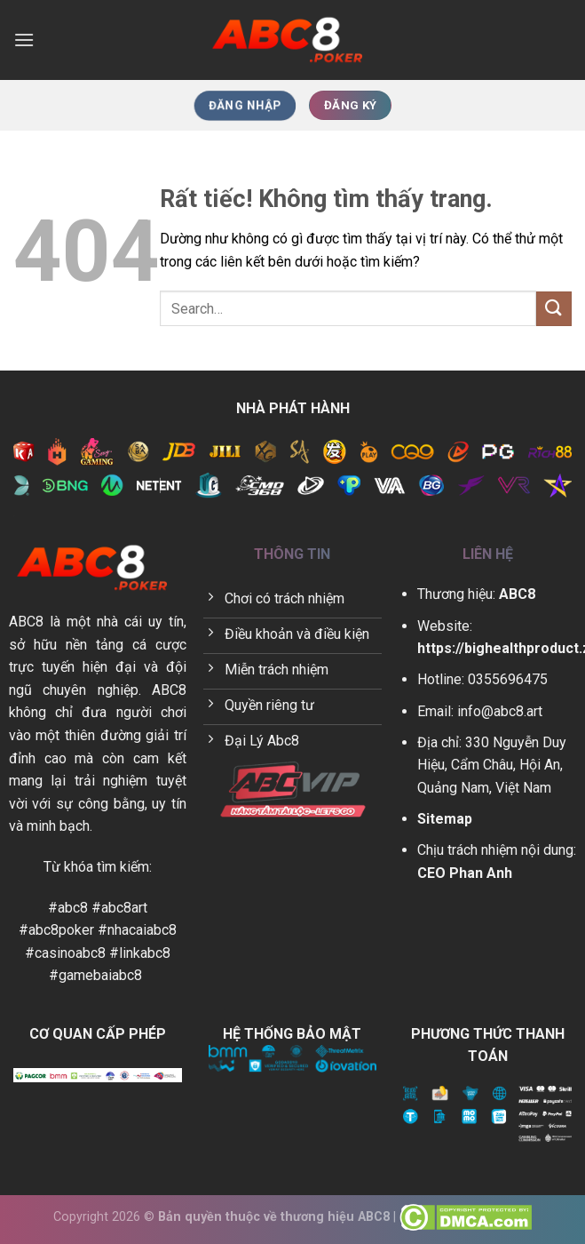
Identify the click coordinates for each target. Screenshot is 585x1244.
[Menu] (24, 39)
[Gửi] (554, 308)
